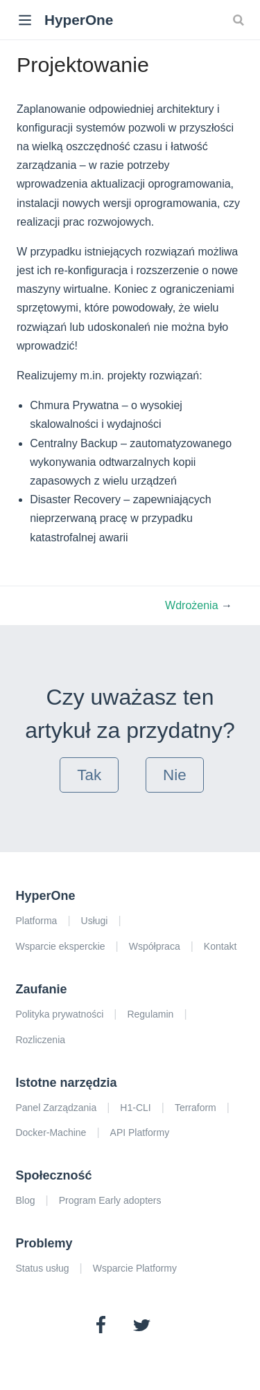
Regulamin (150, 1014)
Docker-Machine (50, 1132)
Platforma (36, 920)
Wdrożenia (193, 605)
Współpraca (154, 946)
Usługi (94, 920)
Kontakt (220, 946)
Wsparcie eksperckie (60, 946)
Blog (25, 1200)
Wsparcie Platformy (135, 1268)
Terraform (195, 1107)
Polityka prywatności (59, 1014)
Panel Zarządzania (55, 1107)
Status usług (42, 1268)
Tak (89, 775)
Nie (175, 775)
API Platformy (140, 1132)
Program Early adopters (110, 1200)
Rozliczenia (40, 1039)
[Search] (239, 19)
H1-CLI (135, 1107)
